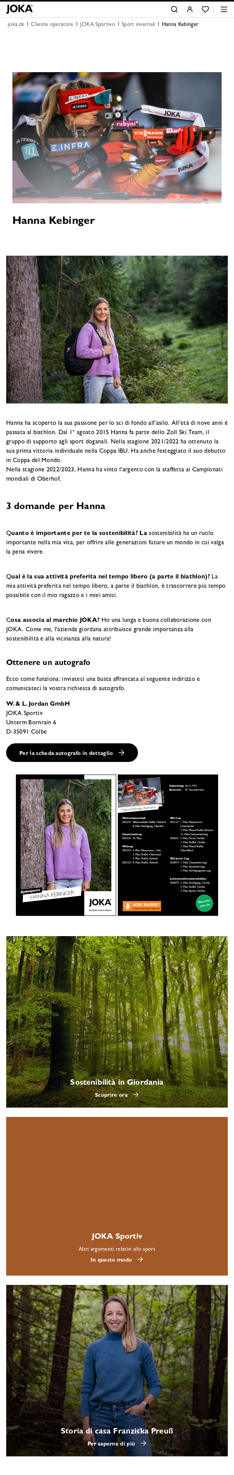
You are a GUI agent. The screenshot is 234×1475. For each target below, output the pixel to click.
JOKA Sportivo (97, 25)
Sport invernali (138, 25)
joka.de (16, 25)
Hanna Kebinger (180, 25)
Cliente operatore (52, 25)
